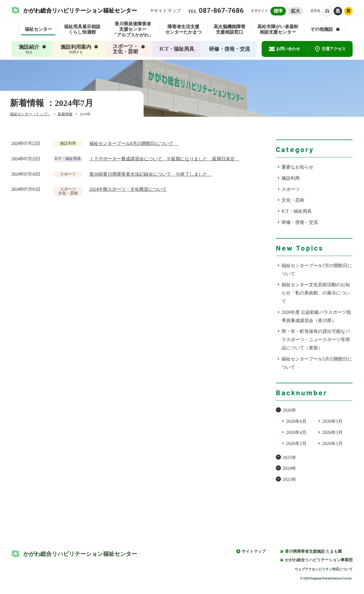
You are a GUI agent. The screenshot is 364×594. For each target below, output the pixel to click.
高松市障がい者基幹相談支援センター (277, 29)
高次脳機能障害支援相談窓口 (229, 29)
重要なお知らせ (297, 167)
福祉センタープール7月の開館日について (317, 269)
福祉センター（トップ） (30, 114)
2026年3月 (332, 432)
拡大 (295, 11)
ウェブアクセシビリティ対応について (324, 569)
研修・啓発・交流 (300, 222)
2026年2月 (296, 443)
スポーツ (291, 189)
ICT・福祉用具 (297, 211)
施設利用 (291, 178)
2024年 (289, 468)
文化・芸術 (293, 200)
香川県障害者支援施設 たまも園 (311, 551)
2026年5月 (332, 421)
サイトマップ (167, 10)
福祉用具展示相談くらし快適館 (82, 29)
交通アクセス (330, 49)
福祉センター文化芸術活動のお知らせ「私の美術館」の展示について (316, 293)
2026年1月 (332, 443)
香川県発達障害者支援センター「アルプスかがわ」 (132, 29)
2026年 (289, 410)
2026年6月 (296, 421)
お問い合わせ (284, 49)
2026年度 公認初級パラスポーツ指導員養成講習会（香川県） (316, 316)
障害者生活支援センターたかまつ (183, 29)
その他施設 (325, 29)
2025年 (289, 457)
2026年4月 (296, 432)
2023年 (289, 479)
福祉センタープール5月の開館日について (317, 363)
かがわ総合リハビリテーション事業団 (316, 560)
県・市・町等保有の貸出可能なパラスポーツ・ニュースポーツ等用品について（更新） (316, 339)
